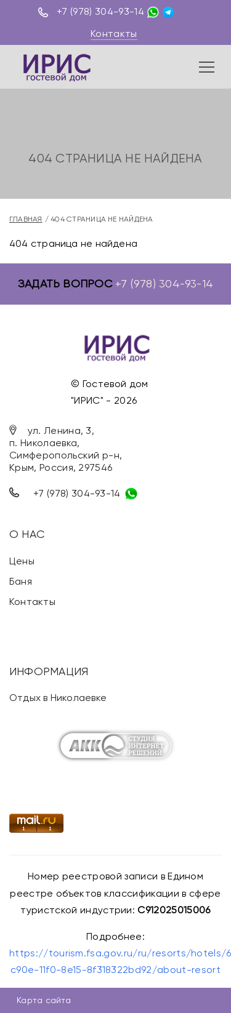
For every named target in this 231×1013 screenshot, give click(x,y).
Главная (26, 219)
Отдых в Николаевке (58, 697)
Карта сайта (44, 1000)
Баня (20, 581)
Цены (21, 561)
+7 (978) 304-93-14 (100, 11)
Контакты (114, 33)
